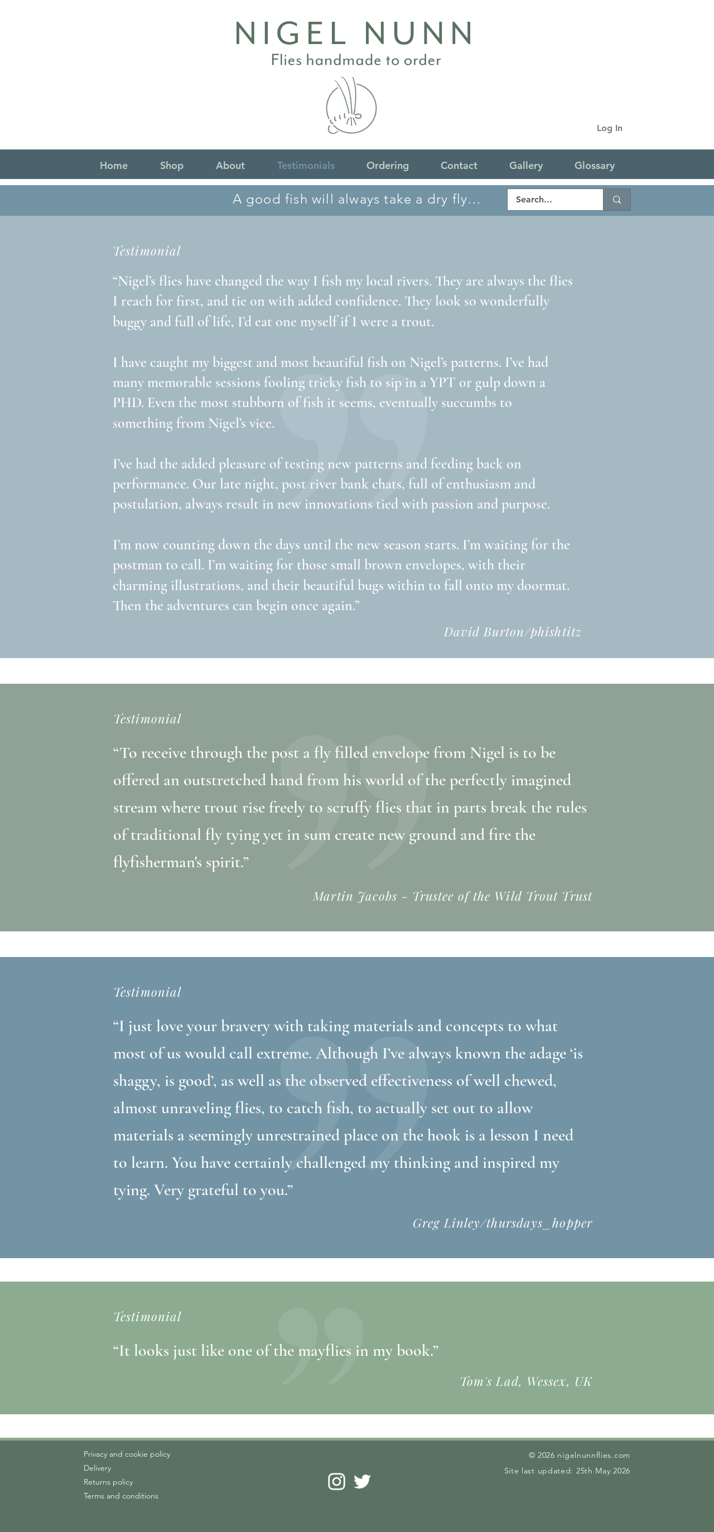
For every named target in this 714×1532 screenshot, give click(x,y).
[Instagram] (336, 1481)
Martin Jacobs (355, 895)
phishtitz (556, 631)
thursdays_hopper (539, 1222)
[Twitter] (362, 1481)
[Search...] (548, 199)
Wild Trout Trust (543, 895)
